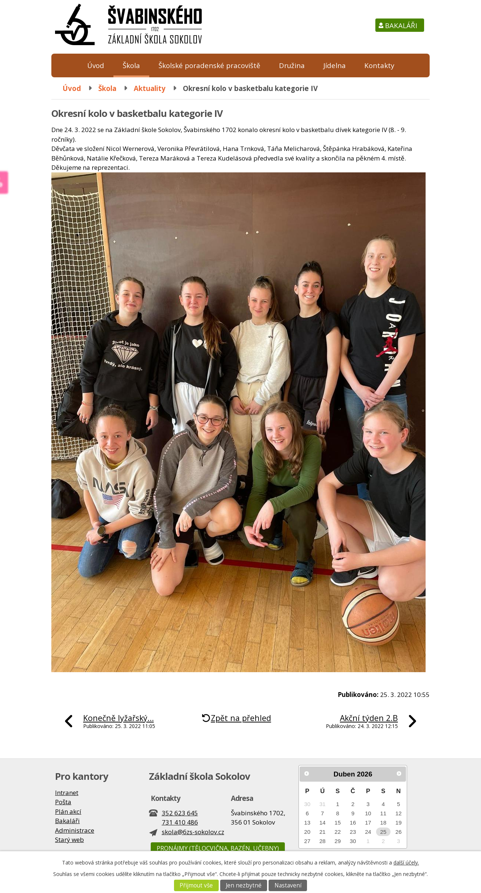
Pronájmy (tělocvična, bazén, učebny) (218, 848)
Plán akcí (68, 811)
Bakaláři (401, 25)
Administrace (74, 830)
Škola (131, 65)
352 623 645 (180, 813)
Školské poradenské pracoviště (209, 65)
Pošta (63, 802)
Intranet (66, 792)
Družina (292, 65)
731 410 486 (180, 822)
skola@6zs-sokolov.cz (193, 832)
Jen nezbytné (244, 885)
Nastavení (287, 885)
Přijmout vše (196, 885)
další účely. (406, 862)
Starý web (69, 839)
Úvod (95, 65)
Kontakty (379, 65)
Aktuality (150, 88)
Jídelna (334, 65)
